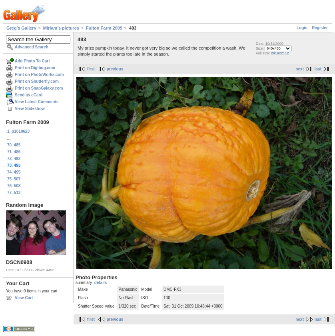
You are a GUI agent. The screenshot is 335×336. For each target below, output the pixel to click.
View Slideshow (30, 108)
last (318, 69)
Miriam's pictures (61, 28)
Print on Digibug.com (35, 68)
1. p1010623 (18, 131)
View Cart (24, 298)
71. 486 (13, 152)
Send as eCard (28, 95)
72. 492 (13, 158)
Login (302, 28)
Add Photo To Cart (32, 61)
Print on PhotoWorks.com (39, 74)
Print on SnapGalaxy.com (39, 88)
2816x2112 (280, 53)
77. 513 (13, 192)
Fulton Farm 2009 (104, 28)
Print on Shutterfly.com (37, 81)
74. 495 (13, 172)
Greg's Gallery (21, 28)
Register (320, 28)
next (299, 69)
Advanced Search (31, 47)
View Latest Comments (36, 102)
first (91, 69)
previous (115, 69)
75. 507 (13, 179)
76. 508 (13, 186)
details (100, 282)
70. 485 (13, 145)
